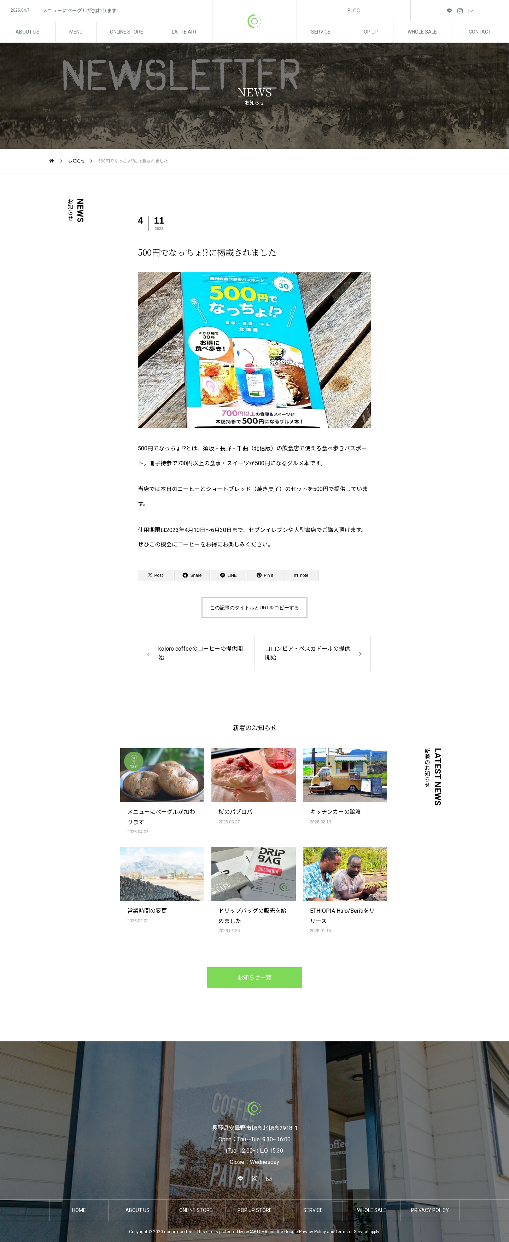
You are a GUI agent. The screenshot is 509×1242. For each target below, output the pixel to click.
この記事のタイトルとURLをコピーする (254, 607)
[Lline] (228, 575)
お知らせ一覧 (254, 977)
